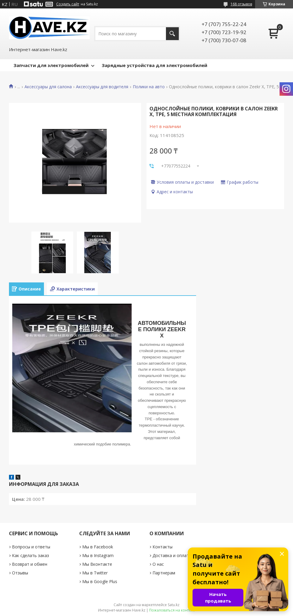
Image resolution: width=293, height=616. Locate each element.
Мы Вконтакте (97, 564)
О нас (158, 564)
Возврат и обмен (29, 564)
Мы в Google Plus (99, 581)
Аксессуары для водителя (102, 86)
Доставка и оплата (171, 555)
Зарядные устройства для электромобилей (154, 65)
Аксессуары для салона (48, 86)
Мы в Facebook (97, 547)
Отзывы (20, 573)
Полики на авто (149, 86)
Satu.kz (173, 604)
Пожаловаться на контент (172, 610)
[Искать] (172, 33)
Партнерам (163, 573)
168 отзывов (241, 4)
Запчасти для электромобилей (50, 65)
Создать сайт (67, 4)
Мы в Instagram (98, 555)
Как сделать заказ (30, 555)
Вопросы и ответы (31, 547)
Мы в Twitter (95, 573)
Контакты (162, 547)
